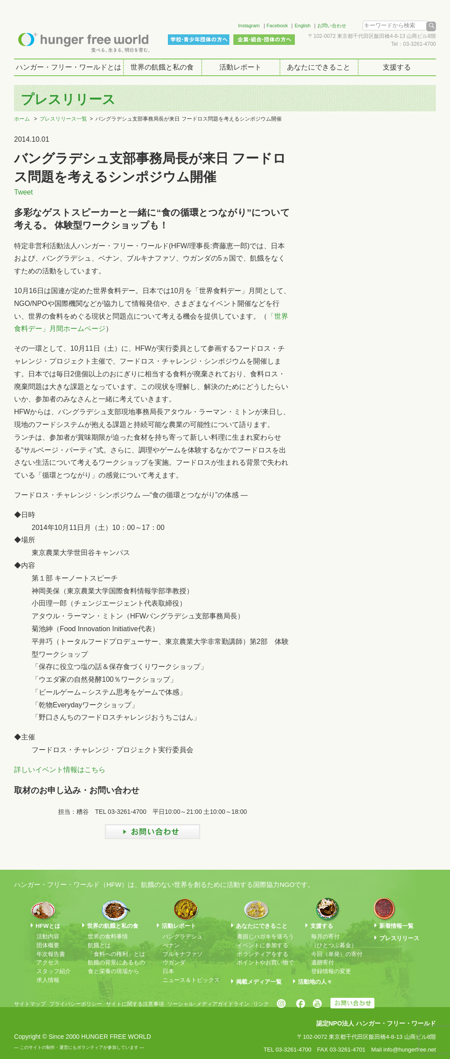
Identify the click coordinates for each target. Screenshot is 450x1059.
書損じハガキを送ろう (265, 936)
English (302, 25)
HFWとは (48, 926)
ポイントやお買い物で (265, 962)
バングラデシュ (183, 936)
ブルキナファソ (183, 954)
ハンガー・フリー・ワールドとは (68, 67)
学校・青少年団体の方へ (198, 39)
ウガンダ (174, 962)
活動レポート (240, 67)
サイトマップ (30, 1004)
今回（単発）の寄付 (337, 954)
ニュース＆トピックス (191, 980)
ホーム (22, 119)
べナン (171, 945)
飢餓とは (99, 945)
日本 (168, 971)
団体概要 (47, 945)
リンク (261, 1004)
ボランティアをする (262, 954)
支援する (397, 67)
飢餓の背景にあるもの (116, 962)
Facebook (277, 25)
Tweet (23, 192)
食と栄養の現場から (113, 971)
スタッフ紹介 (53, 971)
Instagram (249, 25)
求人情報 (47, 980)
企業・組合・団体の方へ (264, 39)
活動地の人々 (315, 981)
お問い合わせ (331, 25)
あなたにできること (318, 67)
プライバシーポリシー (75, 1004)
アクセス (47, 962)
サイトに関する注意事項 (135, 1004)
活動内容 (47, 936)
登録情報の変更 (331, 971)
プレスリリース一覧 (63, 119)
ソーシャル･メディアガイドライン (208, 1004)
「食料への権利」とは (116, 954)
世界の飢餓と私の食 (162, 67)
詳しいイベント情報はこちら (59, 769)
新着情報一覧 (396, 926)
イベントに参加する (262, 945)
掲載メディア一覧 (259, 981)
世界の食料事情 (108, 936)
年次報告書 (50, 954)
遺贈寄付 (322, 962)
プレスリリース (399, 938)
